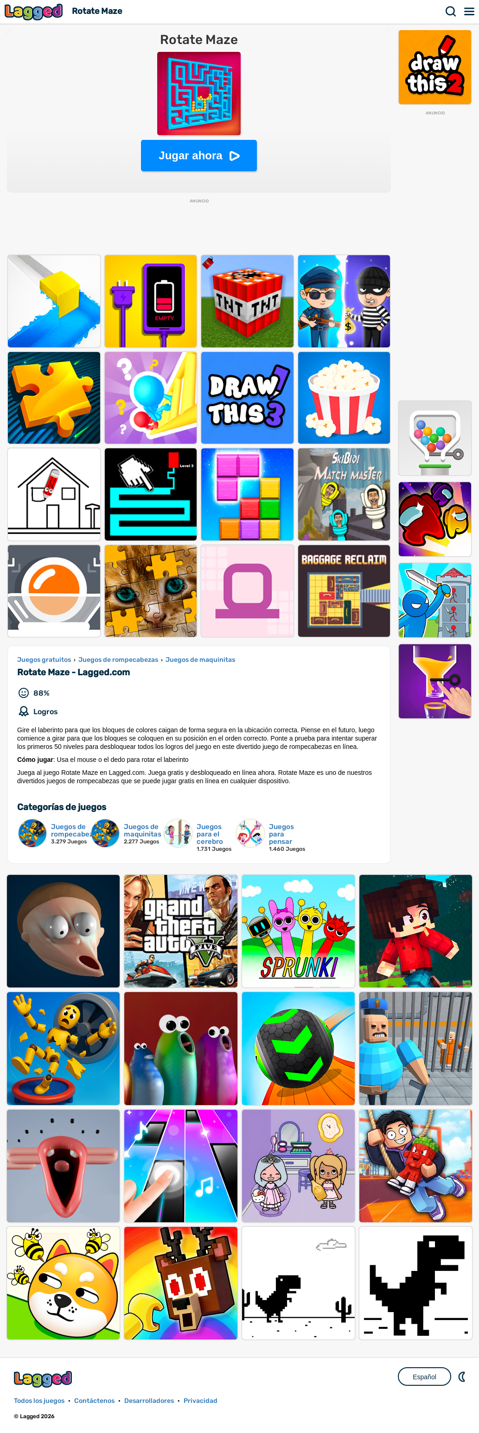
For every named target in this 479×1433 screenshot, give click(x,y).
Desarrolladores (149, 1401)
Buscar (451, 11)
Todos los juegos (39, 1401)
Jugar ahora (190, 155)
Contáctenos (94, 1401)
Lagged (35, 12)
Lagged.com (44, 1379)
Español (424, 1377)
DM (462, 1376)
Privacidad (200, 1401)
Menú (469, 11)
